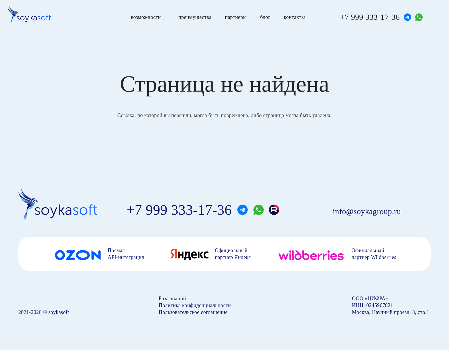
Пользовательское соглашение (193, 312)
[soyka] (29, 14)
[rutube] (274, 210)
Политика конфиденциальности (195, 305)
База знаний (172, 298)
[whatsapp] (419, 17)
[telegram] (407, 17)
